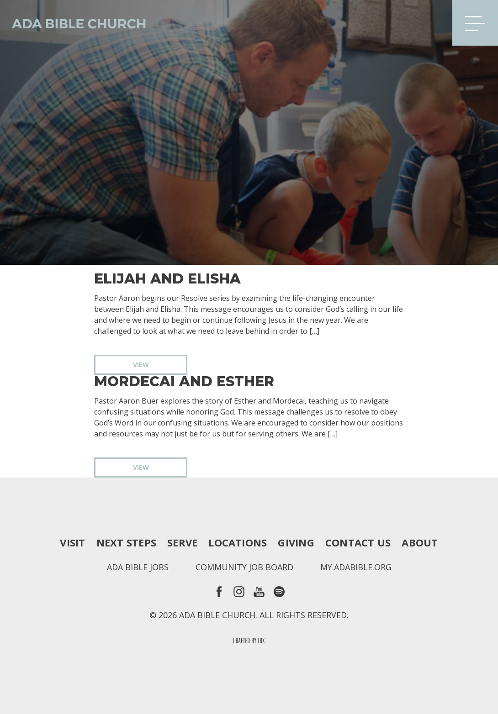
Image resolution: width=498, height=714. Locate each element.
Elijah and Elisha (167, 279)
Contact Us (358, 542)
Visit (72, 542)
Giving (296, 542)
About (420, 542)
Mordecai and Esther (184, 381)
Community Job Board (244, 567)
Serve (182, 542)
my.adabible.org (356, 567)
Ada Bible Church (73, 23)
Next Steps (126, 542)
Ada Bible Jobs (138, 567)
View (141, 364)
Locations (237, 542)
